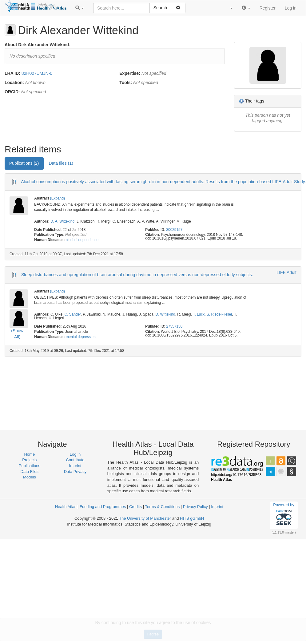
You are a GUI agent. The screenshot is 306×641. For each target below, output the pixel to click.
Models (29, 477)
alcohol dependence (82, 240)
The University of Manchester (145, 518)
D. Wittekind (165, 314)
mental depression (81, 337)
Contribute (75, 460)
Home (29, 454)
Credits (135, 506)
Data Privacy (75, 471)
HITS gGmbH (192, 518)
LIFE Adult (286, 272)
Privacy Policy (195, 506)
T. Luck (199, 314)
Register (268, 8)
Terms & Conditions (162, 506)
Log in (290, 8)
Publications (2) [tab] (24, 163)
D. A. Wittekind (62, 221)
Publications (29, 465)
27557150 (174, 326)
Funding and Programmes (103, 506)
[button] (80, 8)
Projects (29, 460)
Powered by (283, 515)
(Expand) (57, 198)
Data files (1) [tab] (61, 163)
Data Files (30, 471)
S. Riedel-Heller (219, 314)
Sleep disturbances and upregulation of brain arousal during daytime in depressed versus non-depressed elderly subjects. (137, 274)
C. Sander (73, 314)
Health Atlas (65, 506)
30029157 (174, 230)
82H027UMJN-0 (37, 73)
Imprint (75, 465)
